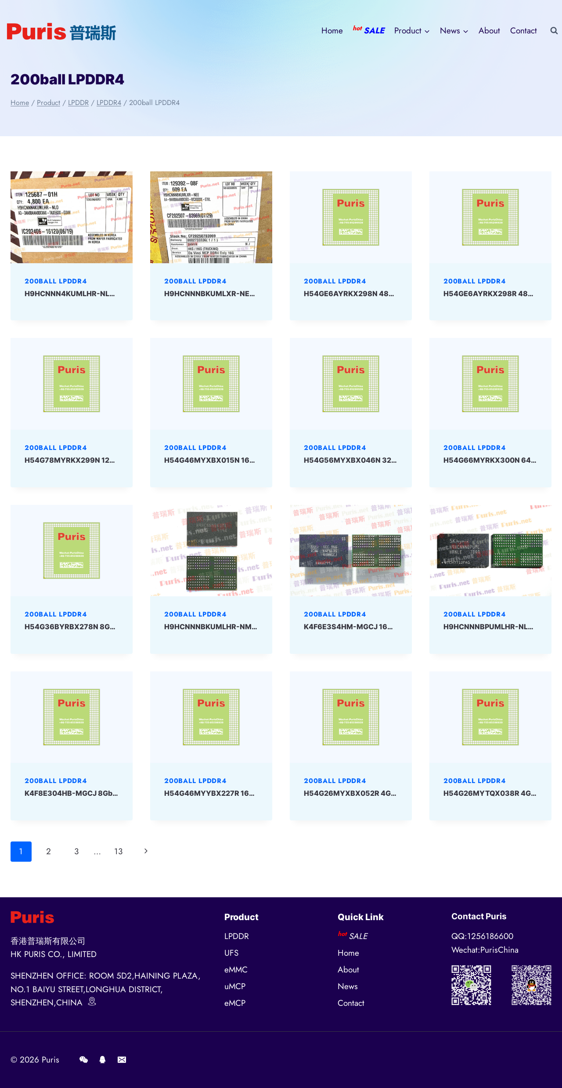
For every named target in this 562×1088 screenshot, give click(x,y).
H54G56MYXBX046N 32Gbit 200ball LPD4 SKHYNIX (396, 460)
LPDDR (236, 936)
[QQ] (102, 1060)
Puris (50, 1060)
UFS (231, 953)
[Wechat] (83, 1060)
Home (332, 30)
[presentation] (72, 217)
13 (118, 851)
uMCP (234, 986)
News (348, 986)
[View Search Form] (554, 31)
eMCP (234, 1003)
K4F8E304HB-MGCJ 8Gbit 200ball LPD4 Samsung (112, 793)
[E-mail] (121, 1060)
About (489, 30)
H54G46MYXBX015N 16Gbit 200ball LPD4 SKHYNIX (255, 460)
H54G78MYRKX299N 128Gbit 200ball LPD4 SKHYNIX (118, 460)
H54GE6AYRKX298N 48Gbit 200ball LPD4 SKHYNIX (394, 293)
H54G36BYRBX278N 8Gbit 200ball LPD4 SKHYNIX (113, 626)
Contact (523, 30)
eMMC (236, 970)
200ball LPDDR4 (56, 281)
